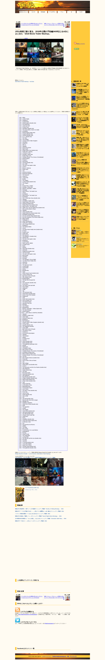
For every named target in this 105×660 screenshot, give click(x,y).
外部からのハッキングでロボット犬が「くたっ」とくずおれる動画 (82, 218)
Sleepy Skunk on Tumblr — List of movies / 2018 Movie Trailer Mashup (32, 453)
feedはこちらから (81, 43)
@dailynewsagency (49, 623)
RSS (68, 656)
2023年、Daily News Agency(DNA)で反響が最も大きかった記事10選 (83, 126)
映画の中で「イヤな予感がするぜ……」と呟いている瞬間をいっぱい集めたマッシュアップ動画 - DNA (39, 511)
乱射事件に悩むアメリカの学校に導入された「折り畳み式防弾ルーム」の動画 (82, 177)
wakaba (26, 38)
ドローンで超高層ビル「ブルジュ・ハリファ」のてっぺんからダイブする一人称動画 (82, 198)
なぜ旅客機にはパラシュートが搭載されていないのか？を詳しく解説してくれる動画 (82, 91)
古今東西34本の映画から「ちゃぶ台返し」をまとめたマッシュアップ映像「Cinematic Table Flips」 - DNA (40, 518)
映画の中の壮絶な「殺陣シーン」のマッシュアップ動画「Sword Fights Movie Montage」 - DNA (38, 516)
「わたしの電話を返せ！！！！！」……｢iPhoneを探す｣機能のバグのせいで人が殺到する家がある (80, 162)
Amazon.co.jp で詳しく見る (31, 489)
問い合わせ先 (73, 656)
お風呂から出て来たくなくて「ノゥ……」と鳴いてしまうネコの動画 (82, 85)
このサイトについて (46, 656)
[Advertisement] (52, 17)
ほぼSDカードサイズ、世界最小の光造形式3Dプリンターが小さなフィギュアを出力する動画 (82, 184)
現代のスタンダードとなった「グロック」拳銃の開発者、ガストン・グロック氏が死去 (82, 132)
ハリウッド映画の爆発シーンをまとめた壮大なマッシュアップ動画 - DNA (32, 513)
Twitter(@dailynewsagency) (59, 656)
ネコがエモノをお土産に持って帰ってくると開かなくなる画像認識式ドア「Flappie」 (82, 120)
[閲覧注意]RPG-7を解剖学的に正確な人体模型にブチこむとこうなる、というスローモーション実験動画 (80, 147)
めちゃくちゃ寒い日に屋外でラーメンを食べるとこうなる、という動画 (82, 113)
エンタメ (17, 29)
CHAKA (78, 230)
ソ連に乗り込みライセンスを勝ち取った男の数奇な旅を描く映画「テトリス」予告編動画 (82, 191)
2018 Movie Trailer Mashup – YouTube (24, 81)
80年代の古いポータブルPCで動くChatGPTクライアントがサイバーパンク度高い (82, 170)
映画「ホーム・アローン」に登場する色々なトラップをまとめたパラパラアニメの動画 (54, 25)
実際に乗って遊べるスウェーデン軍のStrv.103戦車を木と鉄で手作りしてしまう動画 (82, 139)
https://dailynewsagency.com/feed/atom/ (27, 614)
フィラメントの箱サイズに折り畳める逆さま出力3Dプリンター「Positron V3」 (82, 204)
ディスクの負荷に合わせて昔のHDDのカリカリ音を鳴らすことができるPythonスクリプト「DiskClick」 (80, 106)
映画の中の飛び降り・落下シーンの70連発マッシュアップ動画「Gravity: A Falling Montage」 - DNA (39, 508)
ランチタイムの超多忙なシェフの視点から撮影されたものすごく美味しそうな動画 (82, 211)
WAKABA (79, 244)
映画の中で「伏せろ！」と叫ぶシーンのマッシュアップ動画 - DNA (31, 521)
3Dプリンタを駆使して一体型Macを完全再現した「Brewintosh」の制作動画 (83, 98)
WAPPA (78, 237)
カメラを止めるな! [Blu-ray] (32, 487)
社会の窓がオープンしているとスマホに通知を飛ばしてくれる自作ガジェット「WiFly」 (82, 155)
